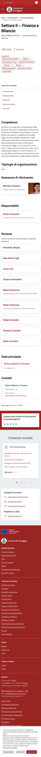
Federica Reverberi (12, 279)
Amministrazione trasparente (12, 715)
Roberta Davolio (11, 320)
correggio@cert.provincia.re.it (15, 693)
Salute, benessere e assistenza (12, 623)
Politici (3, 566)
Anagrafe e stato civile (9, 592)
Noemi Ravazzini (11, 290)
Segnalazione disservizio (10, 704)
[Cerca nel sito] (35, 9)
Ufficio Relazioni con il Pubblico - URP (14, 691)
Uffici (3, 559)
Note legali (5, 722)
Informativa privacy (8, 718)
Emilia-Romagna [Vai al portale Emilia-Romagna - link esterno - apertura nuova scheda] (7, 3)
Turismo (4, 630)
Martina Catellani (11, 185)
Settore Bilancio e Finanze (17, 363)
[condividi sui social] (6, 49)
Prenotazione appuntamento (11, 711)
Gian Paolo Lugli (11, 258)
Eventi (3, 668)
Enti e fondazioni (7, 562)
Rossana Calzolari (12, 330)
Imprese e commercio (9, 616)
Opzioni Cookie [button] (8, 752)
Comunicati (5, 649)
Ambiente (4, 588)
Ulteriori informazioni (10, 748)
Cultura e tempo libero (9, 606)
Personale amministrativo (10, 569)
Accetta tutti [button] (32, 752)
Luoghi (3, 665)
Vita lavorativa (6, 634)
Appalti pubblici (6, 595)
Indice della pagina (20, 85)
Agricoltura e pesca (8, 585)
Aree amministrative (8, 555)
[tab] (16, 482)
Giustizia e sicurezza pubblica (11, 613)
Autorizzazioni (6, 599)
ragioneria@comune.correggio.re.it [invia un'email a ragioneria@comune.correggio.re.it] (16, 395)
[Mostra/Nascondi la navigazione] (2, 9)
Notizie (3, 646)
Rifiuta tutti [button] (20, 752)
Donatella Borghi (11, 247)
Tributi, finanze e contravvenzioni (13, 627)
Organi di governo (7, 552)
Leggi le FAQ (5, 701)
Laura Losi (8, 268)
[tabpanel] (20, 462)
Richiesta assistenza (8, 708)
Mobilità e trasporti (8, 620)
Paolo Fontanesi (11, 214)
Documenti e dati (7, 573)
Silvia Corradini (10, 341)
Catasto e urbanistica (9, 602)
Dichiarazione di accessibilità (11, 725)
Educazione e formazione (10, 609)
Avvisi (3, 653)
